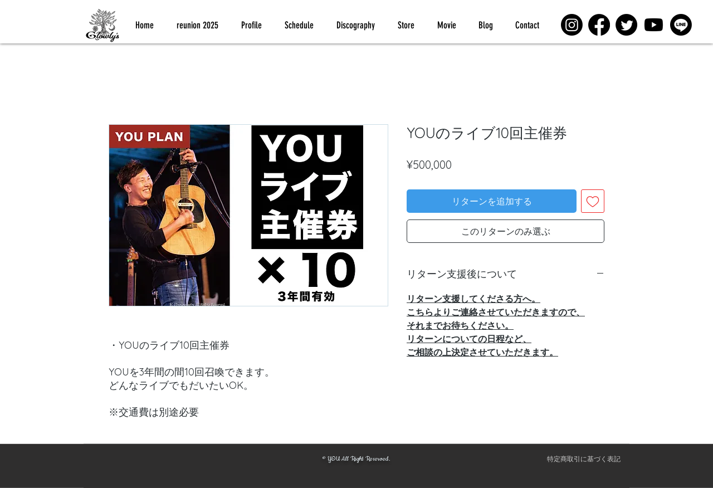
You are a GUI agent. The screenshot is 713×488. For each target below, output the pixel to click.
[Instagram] (572, 25)
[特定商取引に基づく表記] (583, 459)
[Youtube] (654, 25)
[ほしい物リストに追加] (592, 201)
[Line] (681, 25)
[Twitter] (626, 25)
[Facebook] (599, 25)
